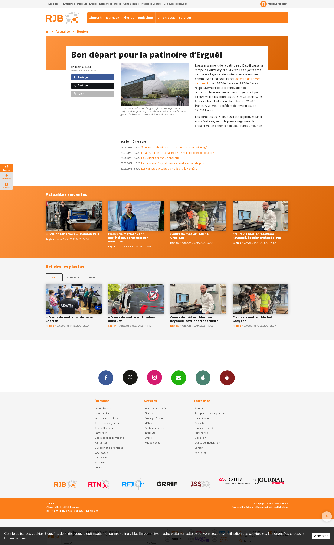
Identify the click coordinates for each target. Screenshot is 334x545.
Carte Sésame (131, 4)
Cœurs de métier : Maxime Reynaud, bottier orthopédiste (257, 236)
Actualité (63, 31)
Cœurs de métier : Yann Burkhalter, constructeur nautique (128, 237)
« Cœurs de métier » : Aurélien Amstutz (131, 319)
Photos (128, 18)
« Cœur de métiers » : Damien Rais (72, 234)
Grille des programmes (108, 423)
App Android (227, 377)
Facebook (105, 377)
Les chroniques (103, 413)
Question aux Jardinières (109, 447)
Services (185, 18)
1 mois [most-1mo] (91, 277)
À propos (199, 408)
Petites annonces (154, 427)
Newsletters (178, 377)
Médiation (200, 437)
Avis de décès (152, 442)
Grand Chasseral (104, 427)
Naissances (105, 4)
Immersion (101, 432)
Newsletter (200, 452)
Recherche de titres (106, 418)
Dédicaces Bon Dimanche (109, 437)
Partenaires (201, 432)
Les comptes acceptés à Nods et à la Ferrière (159, 168)
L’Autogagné (102, 452)
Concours (100, 467)
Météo (148, 423)
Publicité (199, 423)
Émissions (146, 18)
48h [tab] (54, 277)
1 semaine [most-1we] (72, 277)
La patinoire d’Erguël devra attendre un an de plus (162, 163)
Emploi (93, 4)
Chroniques (166, 18)
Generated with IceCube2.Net (272, 507)
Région (82, 31)
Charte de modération (207, 442)
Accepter (321, 536)
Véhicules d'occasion (175, 4)
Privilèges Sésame (151, 4)
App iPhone (203, 377)
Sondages (100, 462)
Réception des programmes (210, 413)
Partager (81, 77)
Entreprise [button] (68, 4)
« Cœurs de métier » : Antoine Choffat (69, 319)
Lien (79, 93)
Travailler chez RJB (204, 427)
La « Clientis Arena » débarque (150, 158)
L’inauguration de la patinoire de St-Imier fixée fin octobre (167, 153)
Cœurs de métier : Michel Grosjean (189, 236)
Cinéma (149, 413)
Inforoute (82, 4)
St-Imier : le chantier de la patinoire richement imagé (164, 147)
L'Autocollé (101, 457)
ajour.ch (95, 18)
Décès (117, 4)
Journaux (112, 18)
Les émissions (103, 408)
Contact (198, 447)
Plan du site (91, 510)
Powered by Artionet (243, 507)
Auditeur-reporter (273, 4)
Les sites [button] (52, 4)
